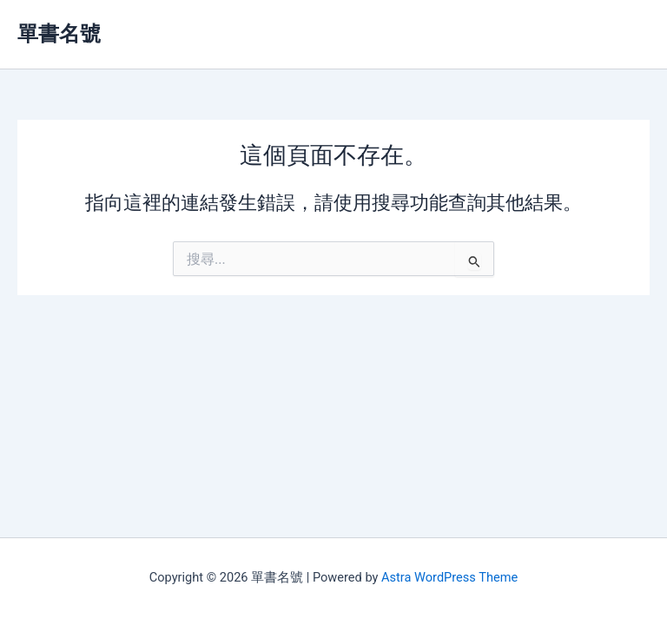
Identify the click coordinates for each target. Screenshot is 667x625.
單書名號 (59, 34)
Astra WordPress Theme (449, 577)
